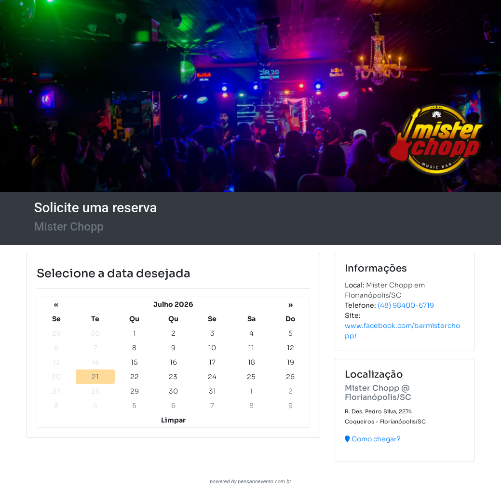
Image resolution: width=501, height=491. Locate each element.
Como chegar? (373, 439)
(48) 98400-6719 (406, 305)
